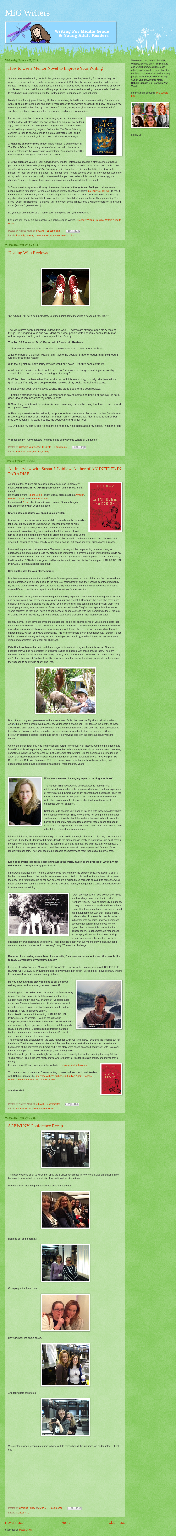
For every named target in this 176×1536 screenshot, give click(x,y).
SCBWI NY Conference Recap (35, 1125)
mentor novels (60, 235)
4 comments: (61, 447)
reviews (37, 451)
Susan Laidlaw (46, 1108)
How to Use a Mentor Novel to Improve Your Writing (55, 68)
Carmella (21, 451)
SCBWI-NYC (22, 1512)
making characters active (39, 235)
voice (71, 235)
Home (66, 1523)
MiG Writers (27, 13)
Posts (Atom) (25, 1529)
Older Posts (117, 1523)
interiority (20, 235)
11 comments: (54, 231)
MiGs (29, 451)
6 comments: (53, 1104)
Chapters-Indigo (39, 498)
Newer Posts (14, 1523)
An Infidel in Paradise (27, 1108)
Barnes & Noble (16, 498)
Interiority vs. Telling (98, 191)
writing (45, 451)
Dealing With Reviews (28, 252)
